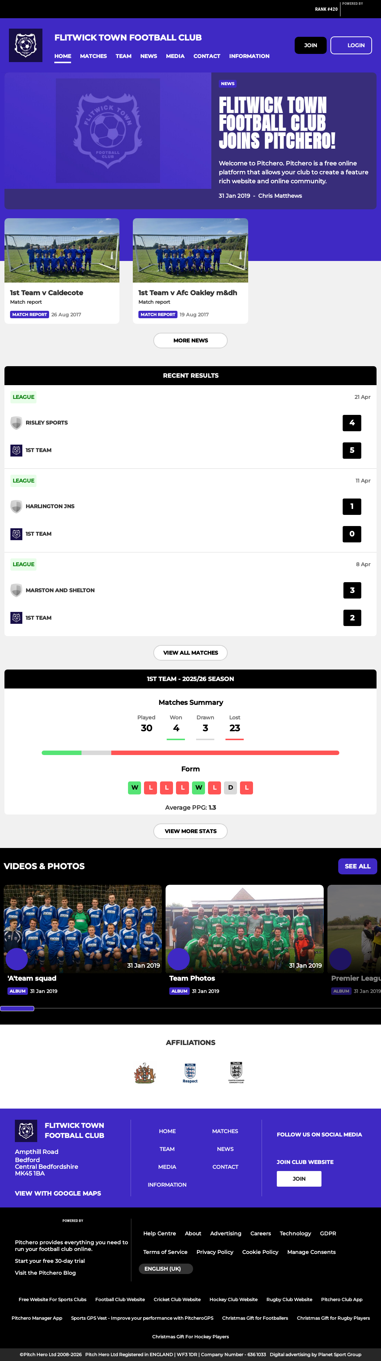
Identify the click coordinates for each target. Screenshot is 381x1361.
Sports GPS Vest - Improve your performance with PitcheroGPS (142, 1318)
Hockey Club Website (233, 1299)
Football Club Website (120, 1299)
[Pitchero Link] (357, 12)
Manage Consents (311, 1252)
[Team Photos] (245, 929)
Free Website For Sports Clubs (52, 1299)
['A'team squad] (83, 929)
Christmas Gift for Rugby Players (333, 1318)
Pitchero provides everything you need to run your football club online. (71, 1245)
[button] (63, 56)
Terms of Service (165, 1252)
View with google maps (58, 1193)
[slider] (17, 1008)
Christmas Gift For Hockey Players (190, 1336)
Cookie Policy (260, 1252)
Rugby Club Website (289, 1299)
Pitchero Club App (341, 1299)
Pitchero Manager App (37, 1318)
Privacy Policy (214, 1252)
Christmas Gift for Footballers (255, 1318)
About (193, 1233)
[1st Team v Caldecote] (61, 250)
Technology (295, 1233)
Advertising (225, 1233)
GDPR (328, 1233)
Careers (260, 1233)
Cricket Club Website (177, 1299)
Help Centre (159, 1233)
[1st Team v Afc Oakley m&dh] (190, 250)
